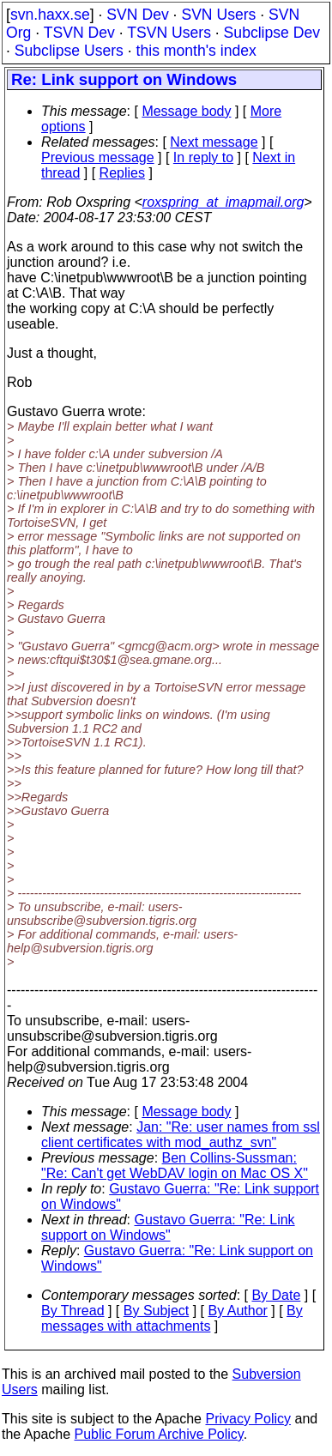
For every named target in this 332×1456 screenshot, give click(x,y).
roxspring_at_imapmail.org (223, 202)
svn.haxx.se (50, 14)
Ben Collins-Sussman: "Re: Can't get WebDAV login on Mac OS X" (174, 1166)
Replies (122, 173)
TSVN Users (169, 32)
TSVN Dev (79, 32)
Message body (186, 111)
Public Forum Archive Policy (159, 1434)
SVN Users (218, 14)
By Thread (73, 1310)
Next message (213, 142)
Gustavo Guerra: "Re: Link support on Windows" (168, 1227)
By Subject (156, 1310)
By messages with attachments (172, 1318)
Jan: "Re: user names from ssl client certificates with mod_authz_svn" (180, 1135)
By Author (237, 1310)
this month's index (196, 50)
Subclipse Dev (272, 32)
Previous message (97, 157)
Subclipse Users (69, 50)
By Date (275, 1295)
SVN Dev (137, 14)
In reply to (203, 157)
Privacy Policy (248, 1418)
